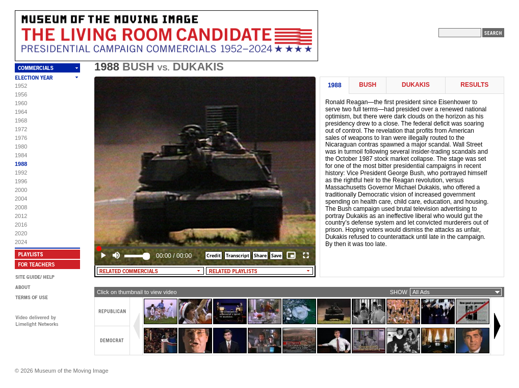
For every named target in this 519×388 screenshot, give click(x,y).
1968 (21, 120)
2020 (21, 233)
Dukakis (416, 85)
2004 (21, 199)
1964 (21, 112)
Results (474, 85)
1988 (21, 164)
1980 (21, 146)
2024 (21, 242)
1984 (21, 155)
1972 (21, 129)
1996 (21, 181)
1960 (21, 103)
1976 (21, 138)
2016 (21, 225)
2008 (21, 207)
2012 (21, 216)
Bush (367, 85)
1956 (21, 94)
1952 (21, 86)
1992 (21, 172)
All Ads (421, 292)
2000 (21, 190)
